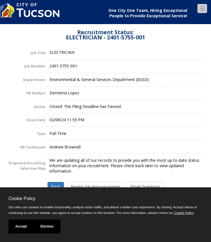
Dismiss (47, 226)
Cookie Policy (21, 198)
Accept (21, 226)
